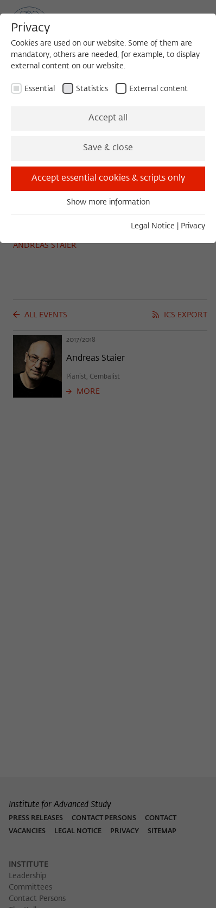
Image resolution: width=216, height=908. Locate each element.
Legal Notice (153, 226)
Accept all (108, 118)
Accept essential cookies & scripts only (108, 178)
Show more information (108, 202)
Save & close (108, 148)
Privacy (193, 226)
